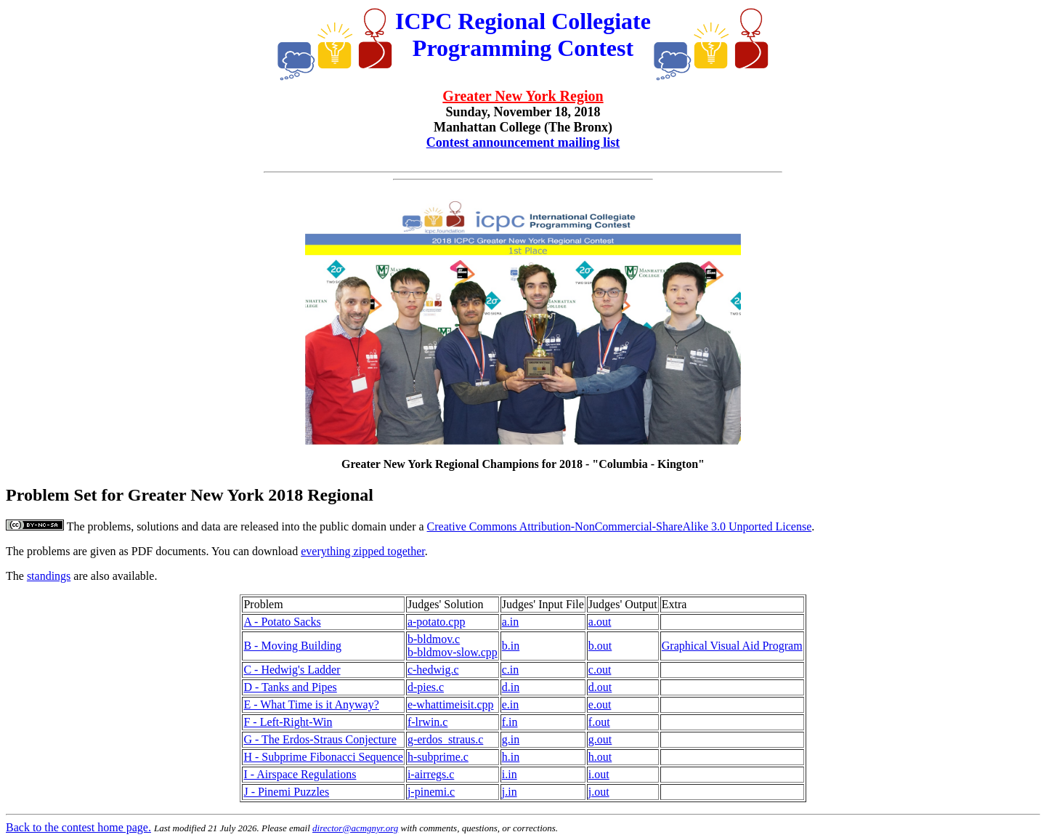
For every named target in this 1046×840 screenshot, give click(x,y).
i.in (509, 774)
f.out (599, 722)
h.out (600, 757)
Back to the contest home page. (78, 827)
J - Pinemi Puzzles (286, 792)
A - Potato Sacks (281, 621)
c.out (600, 669)
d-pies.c (426, 687)
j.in (509, 792)
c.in (510, 669)
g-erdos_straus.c (445, 739)
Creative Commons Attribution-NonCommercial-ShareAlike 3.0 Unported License (619, 526)
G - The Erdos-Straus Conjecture (319, 739)
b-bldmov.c (434, 639)
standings (48, 576)
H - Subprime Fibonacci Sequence (323, 757)
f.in (510, 722)
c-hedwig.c (433, 669)
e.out (600, 704)
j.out (598, 792)
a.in (510, 621)
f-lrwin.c (428, 722)
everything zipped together (363, 551)
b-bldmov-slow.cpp (453, 652)
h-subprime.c (438, 757)
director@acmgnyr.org (355, 828)
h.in (510, 757)
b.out (600, 645)
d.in (510, 687)
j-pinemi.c (431, 792)
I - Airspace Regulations (299, 774)
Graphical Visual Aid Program (732, 645)
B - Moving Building (292, 645)
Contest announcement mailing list (523, 142)
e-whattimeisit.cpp (451, 704)
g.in (510, 739)
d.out (600, 687)
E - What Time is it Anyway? (310, 704)
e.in (510, 704)
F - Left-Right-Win (287, 722)
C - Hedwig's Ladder (291, 669)
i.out (598, 774)
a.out (600, 621)
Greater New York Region (522, 96)
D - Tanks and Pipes (289, 687)
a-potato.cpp (437, 621)
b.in (510, 645)
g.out (600, 739)
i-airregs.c (431, 774)
